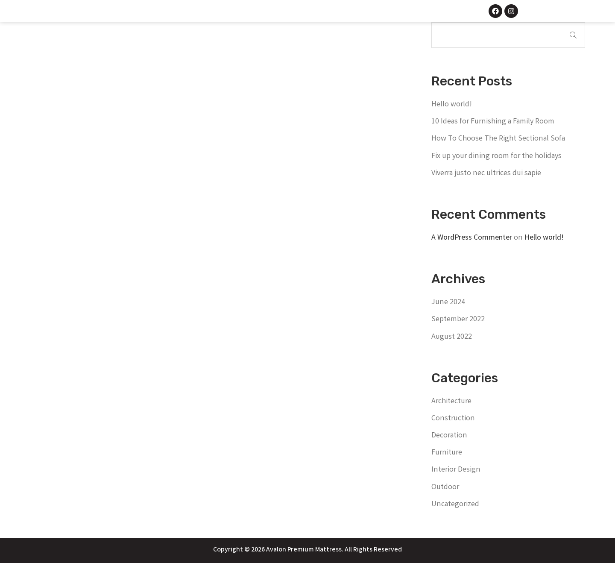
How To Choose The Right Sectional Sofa (498, 138)
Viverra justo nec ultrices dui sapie (486, 173)
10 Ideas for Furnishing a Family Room (492, 121)
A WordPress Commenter (471, 237)
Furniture (446, 452)
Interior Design (455, 469)
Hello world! (451, 104)
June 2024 (448, 302)
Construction (453, 418)
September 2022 (458, 319)
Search (573, 35)
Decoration (449, 435)
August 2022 (451, 337)
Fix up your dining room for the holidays (496, 156)
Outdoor (445, 487)
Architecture (451, 401)
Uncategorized (455, 504)
